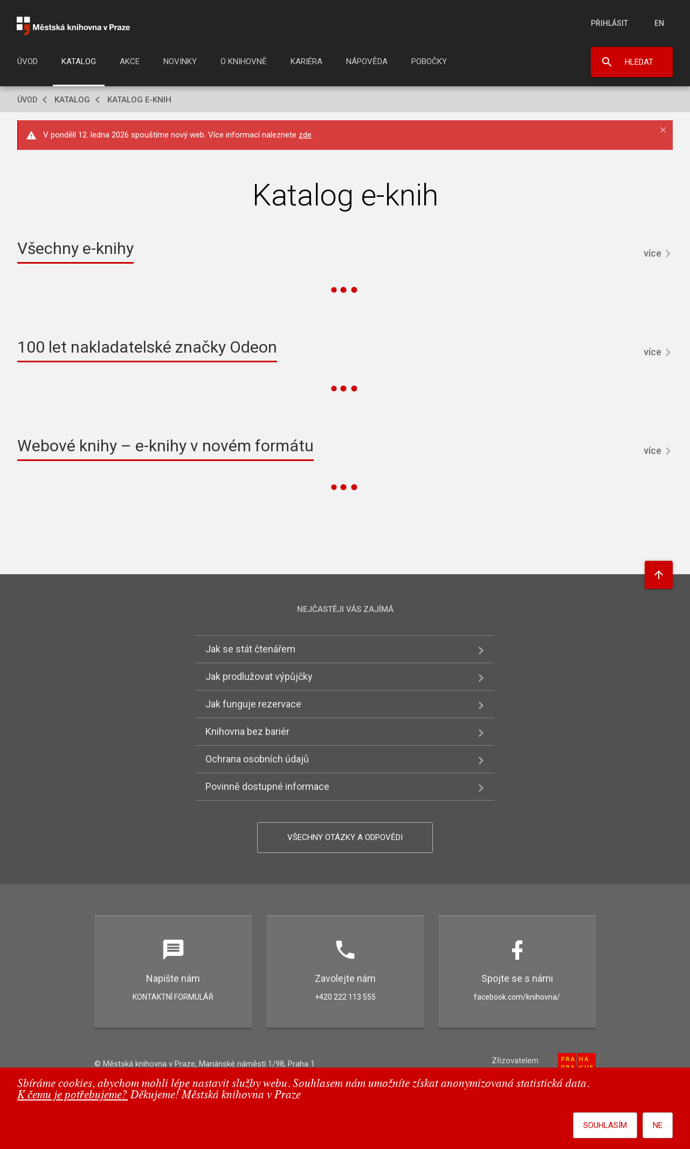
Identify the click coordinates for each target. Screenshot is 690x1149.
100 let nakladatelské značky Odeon (147, 347)
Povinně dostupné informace (267, 786)
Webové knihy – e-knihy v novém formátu (165, 445)
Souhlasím (605, 1125)
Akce (130, 61)
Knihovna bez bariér (247, 731)
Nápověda (367, 61)
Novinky (180, 61)
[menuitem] (27, 64)
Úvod (27, 61)
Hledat (639, 62)
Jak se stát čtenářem (250, 649)
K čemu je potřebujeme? (72, 1095)
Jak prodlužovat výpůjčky (259, 676)
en (659, 23)
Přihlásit (609, 23)
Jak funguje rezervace (253, 704)
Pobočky (429, 61)
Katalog (78, 61)
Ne (658, 1125)
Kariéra (306, 61)
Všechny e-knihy (75, 248)
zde (305, 135)
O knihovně (243, 61)
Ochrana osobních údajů (257, 759)
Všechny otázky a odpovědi (345, 837)
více (652, 253)
